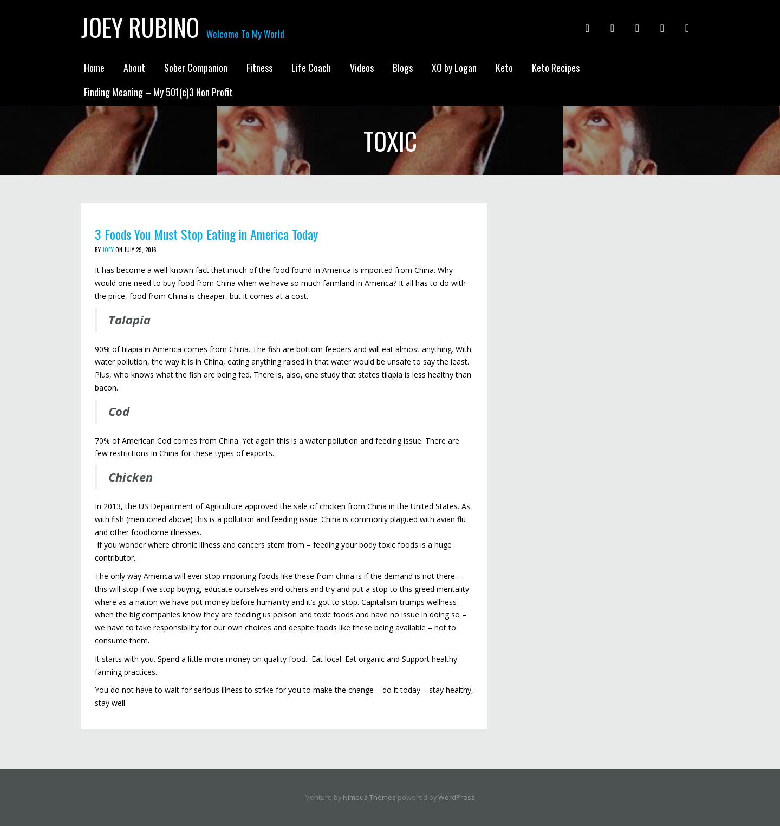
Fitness (259, 68)
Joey (108, 249)
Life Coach (311, 68)
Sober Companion (195, 68)
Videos (362, 68)
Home (94, 68)
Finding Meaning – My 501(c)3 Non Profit (158, 92)
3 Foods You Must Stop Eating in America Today (206, 234)
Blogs (403, 68)
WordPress (456, 797)
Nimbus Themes (369, 797)
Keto (504, 68)
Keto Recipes (556, 68)
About (134, 68)
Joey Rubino (140, 27)
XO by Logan (454, 68)
